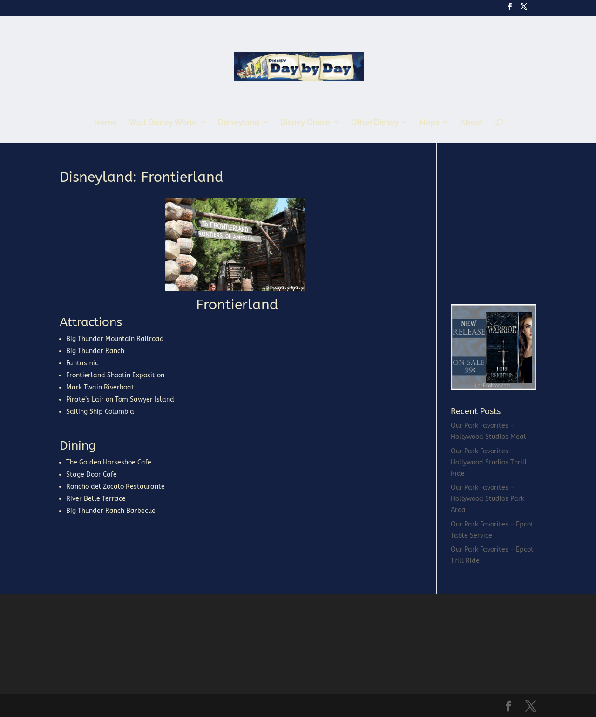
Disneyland (238, 123)
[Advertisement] (520, 228)
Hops (429, 123)
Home (105, 123)
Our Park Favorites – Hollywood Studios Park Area (487, 499)
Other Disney (375, 123)
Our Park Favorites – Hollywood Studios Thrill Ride (489, 462)
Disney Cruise (305, 123)
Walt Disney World (163, 123)
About (471, 123)
